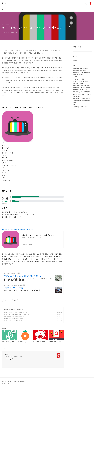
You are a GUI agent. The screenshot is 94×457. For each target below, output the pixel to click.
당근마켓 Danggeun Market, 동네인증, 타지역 (15, 384)
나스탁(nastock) (83, 113)
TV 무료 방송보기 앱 (77, 104)
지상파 (81, 106)
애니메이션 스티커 (77, 119)
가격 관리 (88, 121)
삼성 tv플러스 (76, 106)
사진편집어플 (76, 113)
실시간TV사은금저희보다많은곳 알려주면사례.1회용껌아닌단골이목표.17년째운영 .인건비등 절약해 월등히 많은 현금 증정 (28, 348)
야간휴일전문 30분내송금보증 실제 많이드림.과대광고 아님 (23, 345)
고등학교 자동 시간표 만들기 (79, 93)
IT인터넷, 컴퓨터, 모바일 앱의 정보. (13, 426)
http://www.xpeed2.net (10, 343)
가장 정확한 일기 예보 (78, 95)
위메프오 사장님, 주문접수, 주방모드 (13, 388)
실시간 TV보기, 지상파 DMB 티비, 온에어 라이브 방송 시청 (17, 275)
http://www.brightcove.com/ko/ (13, 354)
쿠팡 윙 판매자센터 (85, 108)
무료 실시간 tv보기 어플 (78, 102)
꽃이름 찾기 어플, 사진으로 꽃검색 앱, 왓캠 (14, 381)
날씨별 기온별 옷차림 (77, 111)
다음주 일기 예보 (76, 108)
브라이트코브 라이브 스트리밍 (13, 357)
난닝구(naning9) (76, 117)
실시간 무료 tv (87, 95)
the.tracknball (8, 378)
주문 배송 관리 (86, 111)
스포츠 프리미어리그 (85, 115)
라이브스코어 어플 (84, 91)
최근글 (74, 70)
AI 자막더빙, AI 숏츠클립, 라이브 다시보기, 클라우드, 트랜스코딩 (22, 359)
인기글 (79, 70)
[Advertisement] (47, 23)
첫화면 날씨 (75, 98)
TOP (90, 451)
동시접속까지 (76, 91)
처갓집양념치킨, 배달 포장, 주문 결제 (13, 386)
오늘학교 (89, 117)
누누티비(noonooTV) (77, 100)
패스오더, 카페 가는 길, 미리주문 (12, 390)
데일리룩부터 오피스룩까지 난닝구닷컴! (82, 130)
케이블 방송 (85, 104)
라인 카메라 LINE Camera (79, 121)
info (4, 3)
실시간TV (81, 98)
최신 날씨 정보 (76, 115)
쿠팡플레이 (83, 117)
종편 (74, 128)
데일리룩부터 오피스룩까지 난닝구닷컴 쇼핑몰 (81, 125)
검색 (86, 3)
